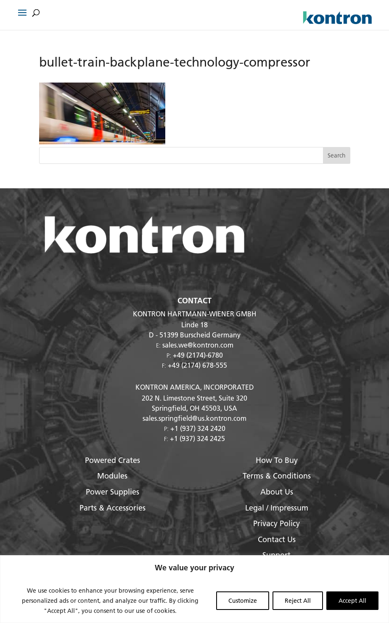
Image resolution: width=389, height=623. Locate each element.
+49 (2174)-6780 (198, 354)
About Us (276, 492)
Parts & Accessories (112, 508)
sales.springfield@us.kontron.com (194, 418)
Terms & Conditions (277, 476)
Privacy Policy (276, 523)
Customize (242, 600)
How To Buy (277, 460)
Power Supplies (112, 492)
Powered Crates (112, 460)
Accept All (352, 600)
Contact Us (277, 539)
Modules (112, 476)
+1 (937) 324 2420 (197, 428)
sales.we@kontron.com (197, 344)
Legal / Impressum (276, 508)
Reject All (298, 600)
